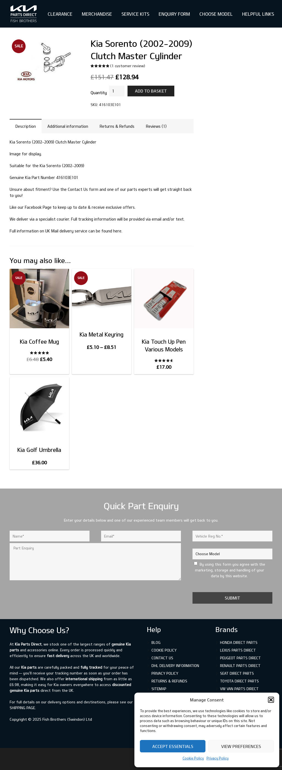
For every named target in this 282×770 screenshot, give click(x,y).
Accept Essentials (172, 746)
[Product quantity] (116, 91)
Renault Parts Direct (240, 665)
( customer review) (127, 66)
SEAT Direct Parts (237, 673)
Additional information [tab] (67, 126)
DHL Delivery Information (175, 665)
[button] (271, 700)
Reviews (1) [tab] (156, 126)
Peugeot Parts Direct (240, 658)
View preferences (241, 746)
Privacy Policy (218, 758)
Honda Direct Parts (238, 642)
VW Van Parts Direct (239, 689)
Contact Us (162, 658)
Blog (156, 642)
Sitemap (158, 689)
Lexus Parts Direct (238, 650)
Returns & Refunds (169, 681)
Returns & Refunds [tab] (117, 126)
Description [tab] (25, 126)
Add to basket (151, 90)
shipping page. (23, 708)
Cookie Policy (193, 758)
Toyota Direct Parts (239, 681)
